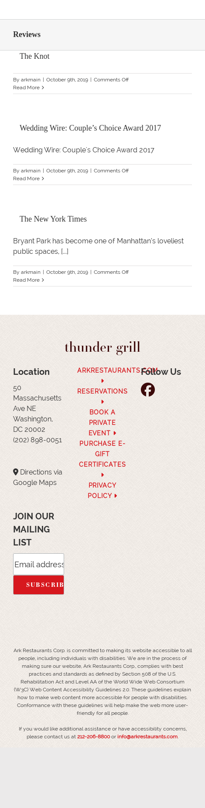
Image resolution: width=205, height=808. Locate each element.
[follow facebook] (150, 392)
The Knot (34, 56)
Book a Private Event (103, 423)
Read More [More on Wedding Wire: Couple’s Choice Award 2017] (26, 178)
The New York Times (53, 219)
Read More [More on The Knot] (26, 87)
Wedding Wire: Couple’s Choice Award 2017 (90, 128)
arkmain (31, 80)
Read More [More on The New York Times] (26, 280)
